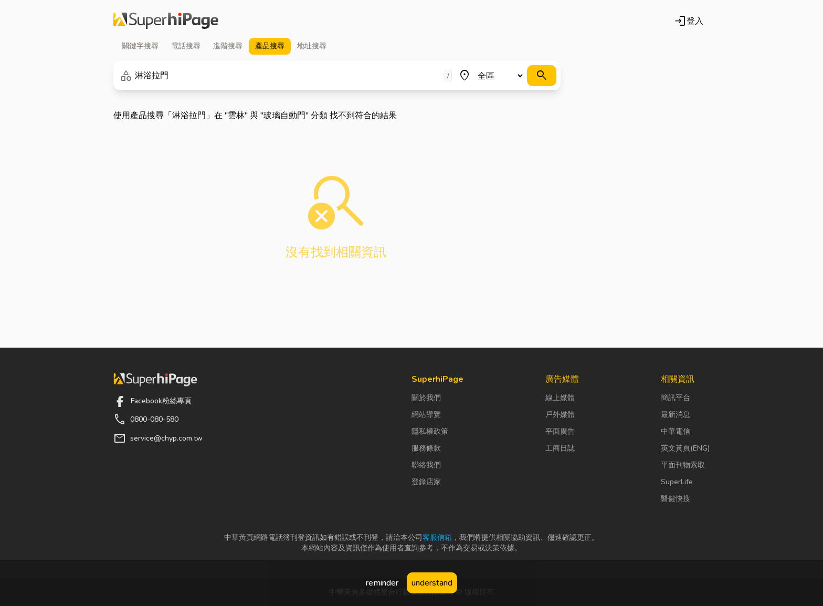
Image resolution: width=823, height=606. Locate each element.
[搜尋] (541, 75)
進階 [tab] (227, 46)
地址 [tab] (311, 46)
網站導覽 (426, 415)
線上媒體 (560, 398)
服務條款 (426, 448)
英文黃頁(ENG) (685, 448)
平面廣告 (560, 431)
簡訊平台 (675, 398)
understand (432, 583)
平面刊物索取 (683, 465)
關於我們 (426, 398)
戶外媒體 (560, 415)
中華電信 (675, 431)
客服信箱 (437, 537)
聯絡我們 (426, 465)
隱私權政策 (430, 431)
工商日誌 (560, 448)
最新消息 (675, 415)
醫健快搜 (675, 499)
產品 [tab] (269, 46)
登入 (688, 21)
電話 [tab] (186, 46)
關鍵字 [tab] (140, 46)
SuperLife (677, 482)
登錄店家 (426, 482)
